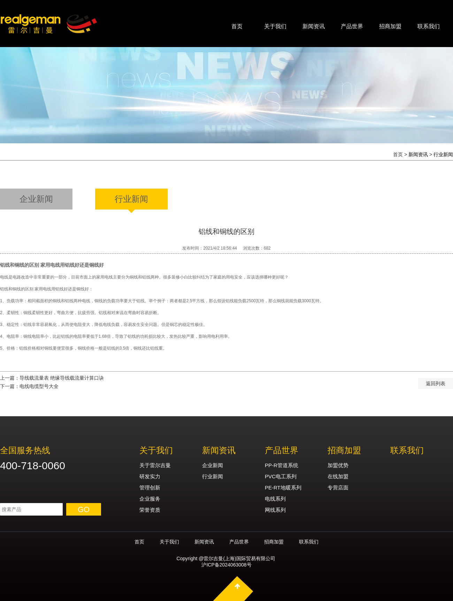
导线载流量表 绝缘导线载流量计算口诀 (62, 378)
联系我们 (428, 26)
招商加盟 (390, 26)
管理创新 (149, 487)
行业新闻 (443, 154)
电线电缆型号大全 (39, 386)
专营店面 (338, 487)
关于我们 (275, 26)
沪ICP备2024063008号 (226, 565)
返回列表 (435, 383)
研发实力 (149, 476)
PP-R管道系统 (281, 465)
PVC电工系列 (281, 476)
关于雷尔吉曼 (155, 465)
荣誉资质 (149, 510)
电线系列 (275, 499)
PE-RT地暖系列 (283, 487)
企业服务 (149, 499)
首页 (237, 26)
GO (84, 509)
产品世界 (352, 26)
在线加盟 (338, 476)
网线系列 (275, 510)
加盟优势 (338, 465)
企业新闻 (212, 465)
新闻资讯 (313, 26)
